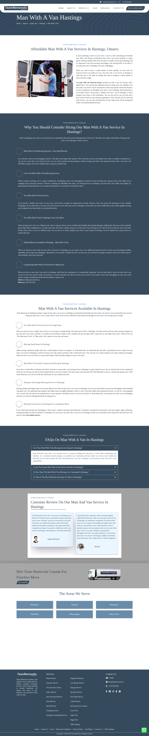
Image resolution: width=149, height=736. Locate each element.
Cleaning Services (52, 710)
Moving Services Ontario (78, 706)
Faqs (51, 729)
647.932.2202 (30, 282)
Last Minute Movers (77, 683)
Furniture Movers (52, 683)
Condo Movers (75, 701)
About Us (71, 8)
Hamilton (35, 614)
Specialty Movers (76, 692)
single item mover (114, 334)
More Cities (114, 614)
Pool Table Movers (76, 697)
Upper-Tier (74, 715)
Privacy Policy (78, 729)
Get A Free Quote (135, 8)
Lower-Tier (74, 710)
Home (61, 8)
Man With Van (51, 706)
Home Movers (51, 678)
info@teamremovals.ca (108, 2)
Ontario (25, 23)
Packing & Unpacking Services (56, 715)
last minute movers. (34, 415)
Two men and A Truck (53, 687)
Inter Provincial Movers (54, 697)
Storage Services (76, 687)
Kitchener (35, 605)
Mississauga (74, 614)
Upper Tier (33, 23)
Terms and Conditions (63, 729)
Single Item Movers (77, 678)
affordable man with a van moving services (76, 183)
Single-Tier (74, 720)
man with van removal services (90, 82)
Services (84, 8)
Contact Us (118, 8)
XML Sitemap (75, 724)
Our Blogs (105, 8)
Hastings (42, 23)
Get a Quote (23, 582)
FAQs (95, 8)
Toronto (74, 605)
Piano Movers (51, 701)
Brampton (114, 605)
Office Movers (51, 692)
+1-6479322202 (125, 2)
